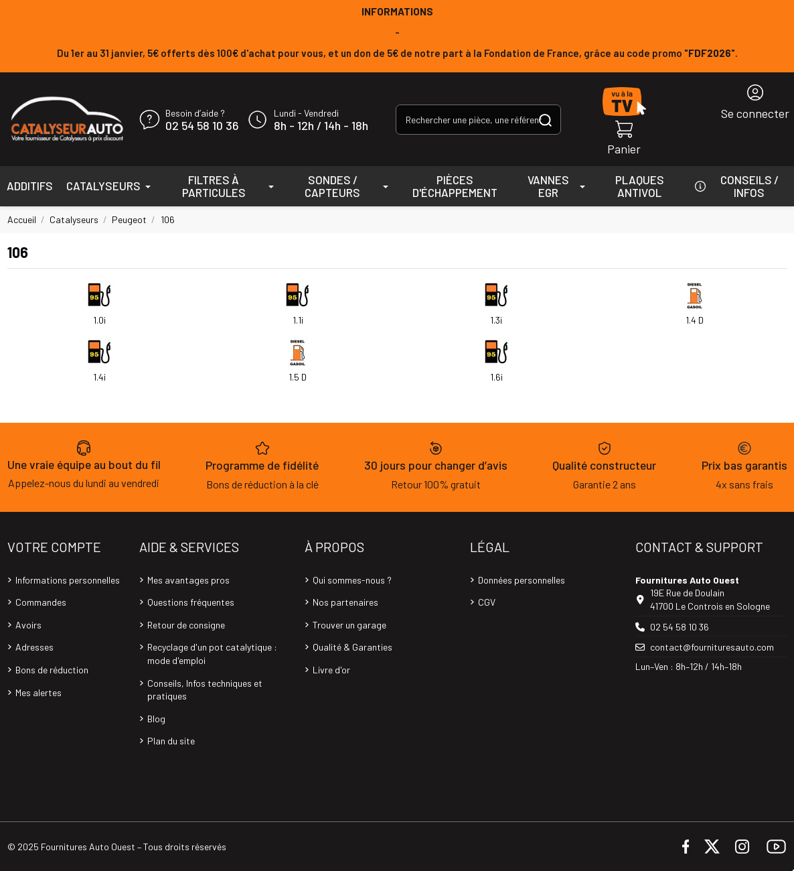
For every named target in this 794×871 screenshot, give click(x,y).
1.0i (99, 320)
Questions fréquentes (190, 602)
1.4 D (695, 320)
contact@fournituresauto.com (712, 647)
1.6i (496, 377)
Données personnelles (521, 580)
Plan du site (171, 740)
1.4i (99, 377)
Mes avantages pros (188, 580)
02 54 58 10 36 (201, 126)
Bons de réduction (51, 669)
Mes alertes (38, 692)
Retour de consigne (186, 624)
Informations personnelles (67, 580)
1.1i (298, 320)
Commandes (40, 602)
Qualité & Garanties (352, 647)
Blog (156, 718)
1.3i (496, 320)
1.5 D (298, 377)
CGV (486, 602)
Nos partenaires (345, 602)
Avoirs (28, 624)
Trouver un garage (349, 624)
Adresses (34, 647)
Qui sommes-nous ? (352, 580)
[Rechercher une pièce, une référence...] (545, 120)
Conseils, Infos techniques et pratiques (204, 689)
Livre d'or (331, 669)
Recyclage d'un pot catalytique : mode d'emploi (212, 653)
